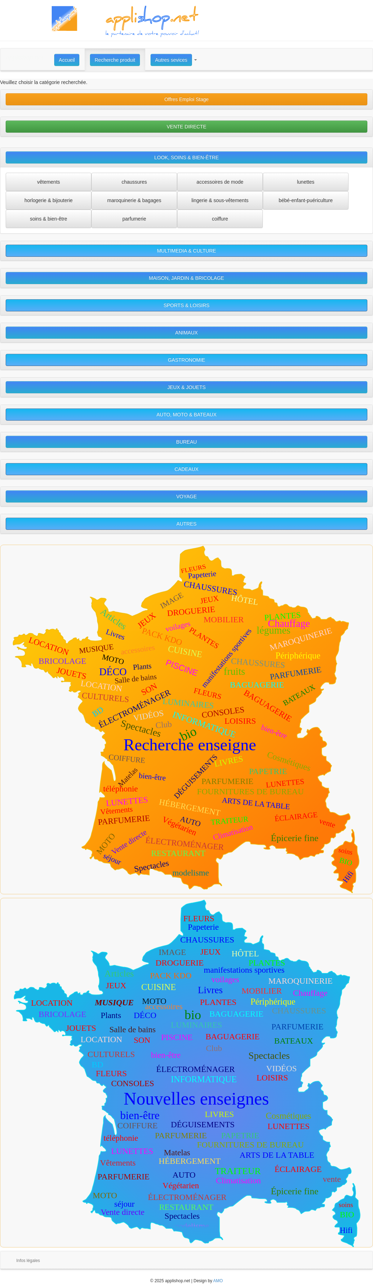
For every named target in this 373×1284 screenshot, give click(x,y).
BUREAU (186, 442)
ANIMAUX (186, 332)
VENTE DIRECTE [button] (186, 126)
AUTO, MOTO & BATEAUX (187, 414)
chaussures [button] (134, 182)
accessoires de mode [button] (220, 182)
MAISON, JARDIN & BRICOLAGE (186, 278)
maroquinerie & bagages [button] (134, 200)
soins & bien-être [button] (48, 219)
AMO (218, 1280)
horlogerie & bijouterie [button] (48, 200)
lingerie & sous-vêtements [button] (219, 200)
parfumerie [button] (134, 219)
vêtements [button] (48, 182)
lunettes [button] (305, 182)
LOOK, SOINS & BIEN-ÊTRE (186, 157)
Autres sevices (171, 60)
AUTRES (186, 524)
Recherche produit (115, 60)
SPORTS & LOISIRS (187, 305)
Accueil (67, 60)
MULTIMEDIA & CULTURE (186, 251)
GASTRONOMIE (186, 360)
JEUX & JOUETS (186, 387)
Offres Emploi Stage (186, 99)
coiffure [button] (220, 219)
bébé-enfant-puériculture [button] (306, 200)
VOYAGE (186, 496)
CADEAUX (187, 469)
